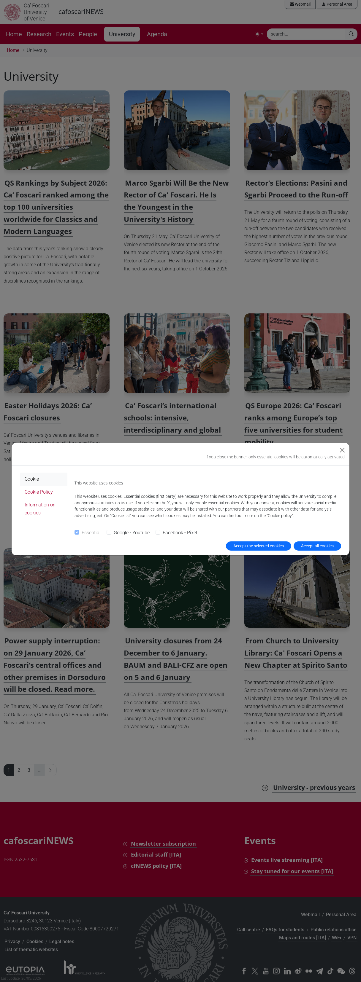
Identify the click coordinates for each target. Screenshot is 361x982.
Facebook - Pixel (180, 532)
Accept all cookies (317, 545)
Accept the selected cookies (258, 545)
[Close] (342, 450)
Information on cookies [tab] (40, 509)
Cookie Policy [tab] (39, 492)
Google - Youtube (132, 532)
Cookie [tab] (32, 479)
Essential (91, 532)
